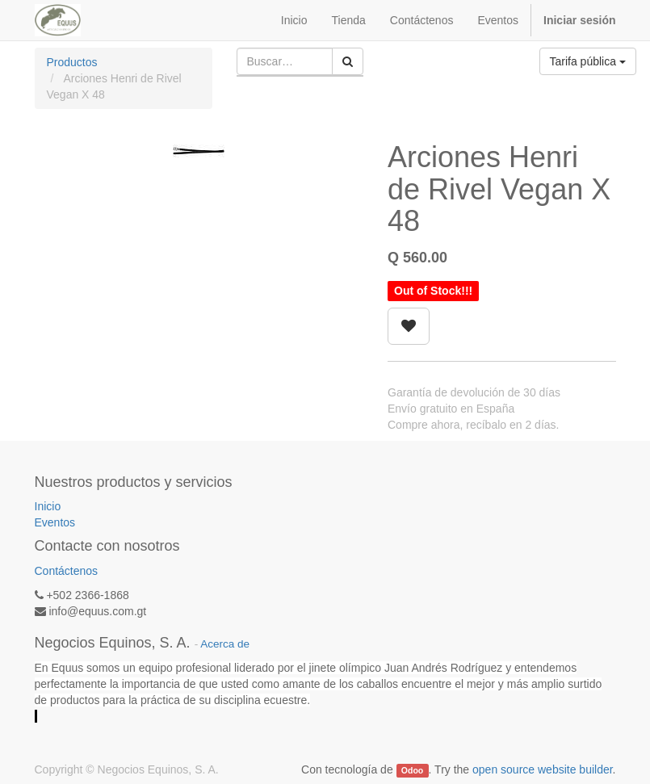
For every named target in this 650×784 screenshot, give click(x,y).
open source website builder (542, 769)
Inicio (48, 506)
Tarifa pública (588, 61)
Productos (72, 62)
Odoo (412, 770)
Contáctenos (67, 570)
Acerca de (225, 644)
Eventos (55, 522)
